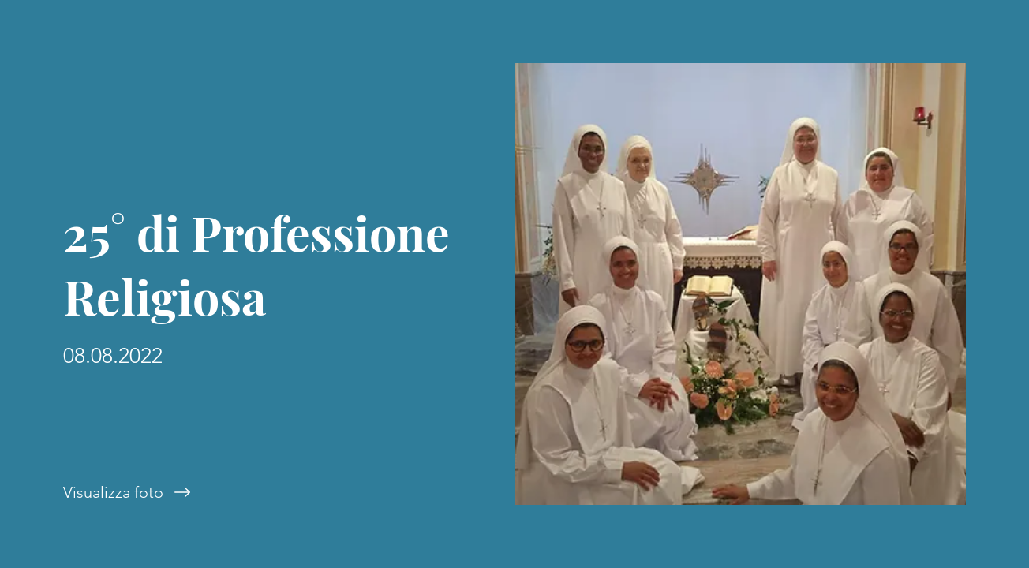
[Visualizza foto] (257, 492)
